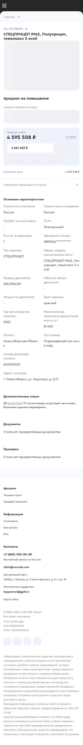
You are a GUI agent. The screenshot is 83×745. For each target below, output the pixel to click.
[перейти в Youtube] (27, 641)
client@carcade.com (16, 567)
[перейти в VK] (7, 641)
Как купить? (10, 527)
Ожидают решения (15, 501)
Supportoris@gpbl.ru (16, 591)
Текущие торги (12, 495)
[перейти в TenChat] (37, 641)
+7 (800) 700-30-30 (17, 554)
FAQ (5, 534)
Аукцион (9, 17)
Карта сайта (10, 599)
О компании (10, 521)
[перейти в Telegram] (17, 641)
